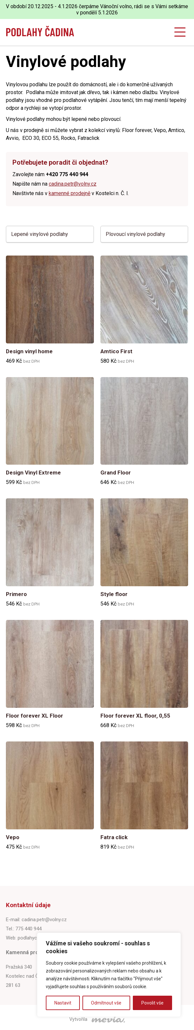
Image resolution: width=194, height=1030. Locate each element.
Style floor (114, 594)
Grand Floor (115, 472)
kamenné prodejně (69, 193)
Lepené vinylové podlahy (39, 234)
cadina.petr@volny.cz (73, 184)
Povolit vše (152, 1002)
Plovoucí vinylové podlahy (135, 234)
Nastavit (62, 1002)
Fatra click (114, 837)
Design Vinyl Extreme (33, 472)
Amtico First (116, 351)
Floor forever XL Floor (34, 715)
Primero (16, 594)
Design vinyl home (29, 351)
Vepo (12, 837)
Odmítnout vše (106, 1002)
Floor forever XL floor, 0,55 (135, 715)
